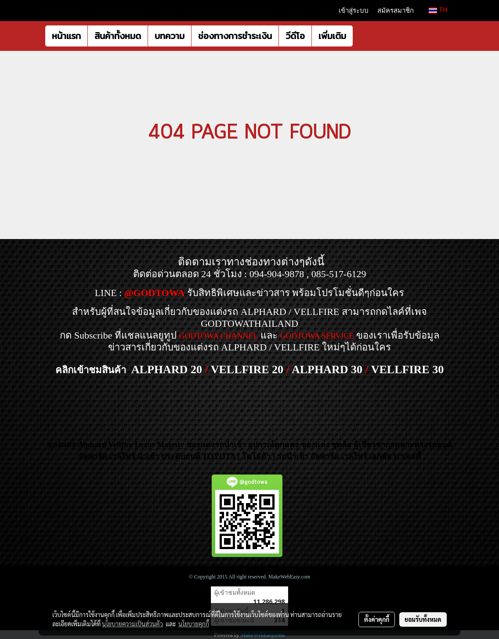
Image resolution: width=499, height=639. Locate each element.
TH (438, 10)
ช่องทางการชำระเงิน (235, 36)
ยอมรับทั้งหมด (423, 619)
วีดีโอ (295, 36)
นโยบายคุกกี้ (193, 624)
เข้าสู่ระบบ (354, 10)
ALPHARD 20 (166, 369)
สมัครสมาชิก (395, 10)
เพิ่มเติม (332, 36)
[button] (360, 35)
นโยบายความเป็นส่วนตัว (132, 624)
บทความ (169, 36)
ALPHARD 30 (327, 369)
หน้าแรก (66, 36)
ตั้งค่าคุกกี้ (376, 619)
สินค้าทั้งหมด (117, 36)
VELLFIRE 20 (247, 369)
